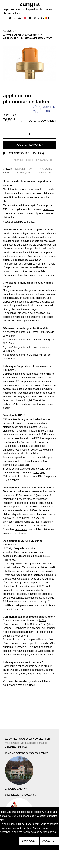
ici (21, 377)
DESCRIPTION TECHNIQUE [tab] (23, 170)
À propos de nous (14, 9)
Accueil (8, 31)
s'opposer (29, 840)
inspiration (32, 9)
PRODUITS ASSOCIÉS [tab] (45, 170)
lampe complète (25, 221)
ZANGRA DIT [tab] (7, 170)
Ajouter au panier (29, 145)
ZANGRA (29, 3)
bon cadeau (46, 9)
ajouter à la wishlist (38, 120)
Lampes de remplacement (21, 34)
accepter (49, 840)
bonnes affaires (12, 13)
